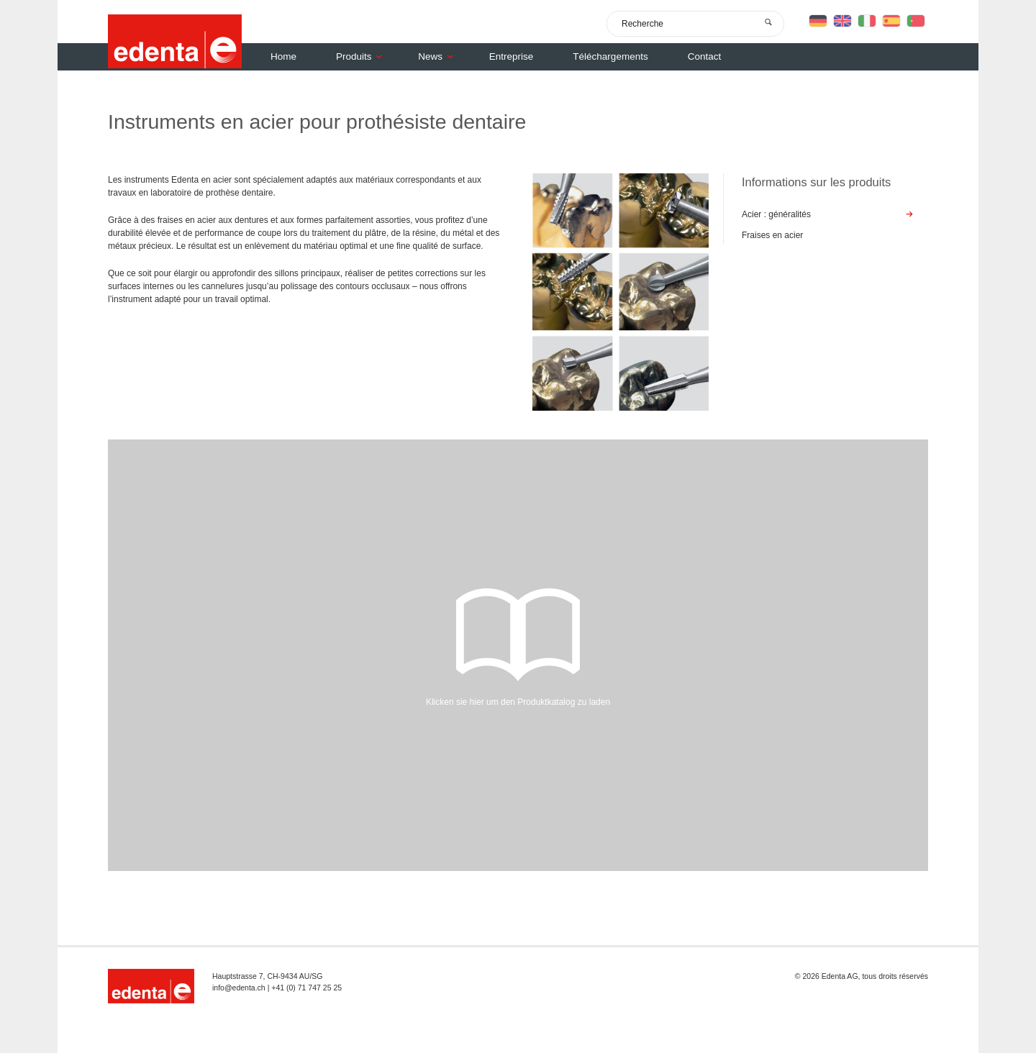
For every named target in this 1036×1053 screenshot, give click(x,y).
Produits (362, 56)
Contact (705, 56)
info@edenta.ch (238, 987)
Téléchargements (610, 56)
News (439, 56)
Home (283, 56)
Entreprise (511, 56)
